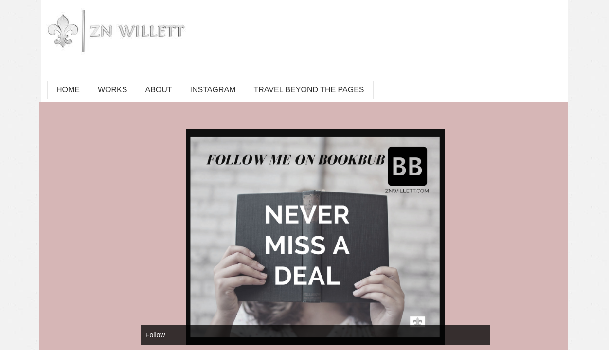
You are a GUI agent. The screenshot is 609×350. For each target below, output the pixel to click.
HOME (68, 90)
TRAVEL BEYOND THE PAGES (309, 90)
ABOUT (158, 90)
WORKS (112, 90)
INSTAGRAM (213, 90)
